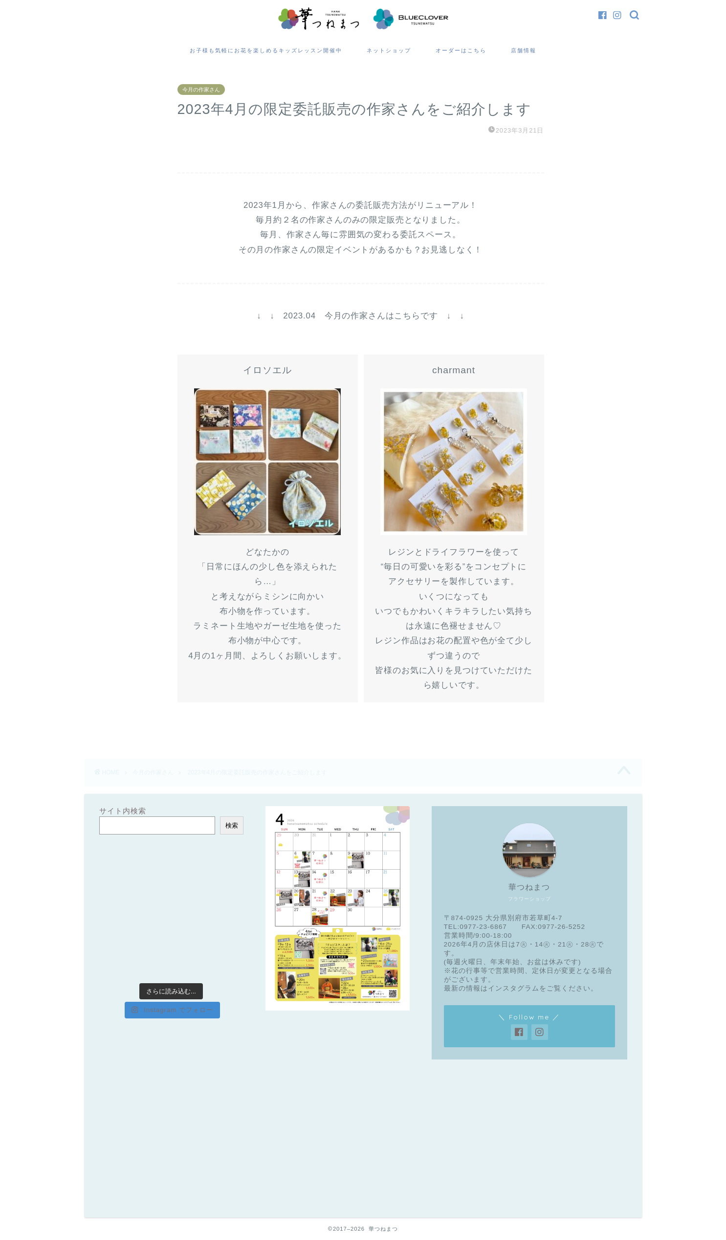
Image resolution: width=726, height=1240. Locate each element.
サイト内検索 (122, 811)
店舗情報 (523, 50)
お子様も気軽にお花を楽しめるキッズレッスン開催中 (266, 50)
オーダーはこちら (461, 50)
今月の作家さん (201, 89)
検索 (231, 825)
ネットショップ (389, 50)
